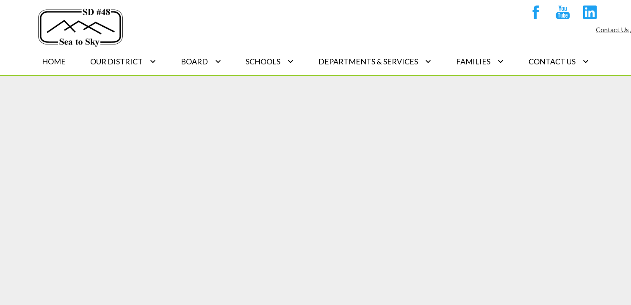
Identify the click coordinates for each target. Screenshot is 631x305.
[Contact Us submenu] (558, 61)
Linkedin (588, 14)
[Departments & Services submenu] (375, 61)
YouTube (561, 14)
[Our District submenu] (123, 61)
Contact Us (612, 29)
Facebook (533, 14)
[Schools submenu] (269, 61)
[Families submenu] (480, 61)
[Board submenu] (201, 61)
